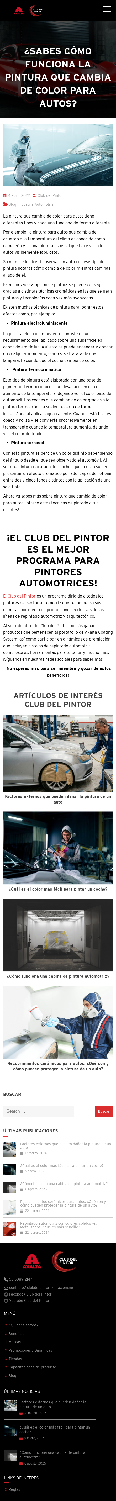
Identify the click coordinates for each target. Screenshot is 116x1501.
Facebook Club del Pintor (28, 1294)
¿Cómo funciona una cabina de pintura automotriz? (64, 1184)
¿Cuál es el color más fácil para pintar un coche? (62, 1166)
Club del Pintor (48, 195)
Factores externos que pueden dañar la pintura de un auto (65, 1146)
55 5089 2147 (18, 1279)
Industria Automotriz (36, 204)
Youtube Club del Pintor (27, 1301)
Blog (12, 204)
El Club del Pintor (19, 596)
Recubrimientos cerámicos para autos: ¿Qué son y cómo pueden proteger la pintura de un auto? (63, 1203)
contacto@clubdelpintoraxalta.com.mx (39, 1288)
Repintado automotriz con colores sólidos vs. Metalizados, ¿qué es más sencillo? (58, 1225)
